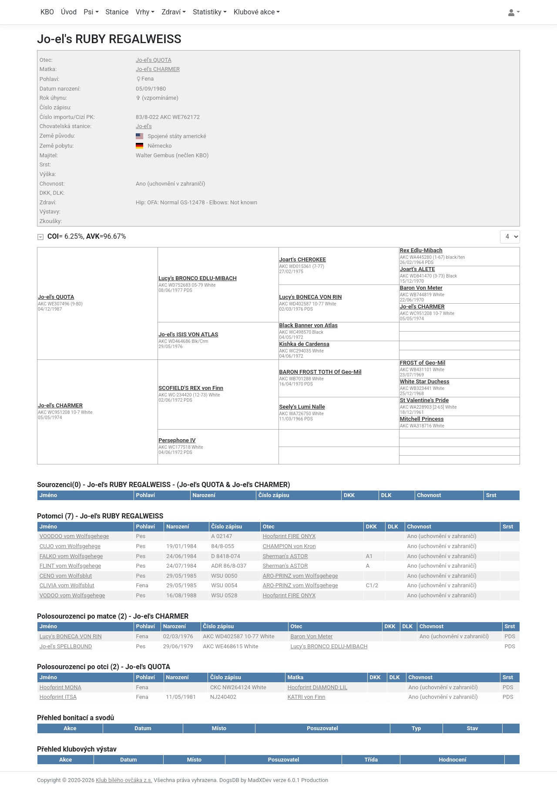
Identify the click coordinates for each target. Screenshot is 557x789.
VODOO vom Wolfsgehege (72, 595)
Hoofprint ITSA (58, 697)
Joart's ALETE (417, 269)
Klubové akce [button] (254, 12)
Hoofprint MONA (60, 687)
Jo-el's (144, 126)
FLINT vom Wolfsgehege (70, 565)
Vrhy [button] (143, 12)
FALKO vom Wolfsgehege (71, 556)
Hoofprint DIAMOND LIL (318, 687)
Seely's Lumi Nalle (302, 406)
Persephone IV (176, 440)
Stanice (117, 12)
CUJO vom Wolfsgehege (70, 546)
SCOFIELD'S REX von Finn (190, 388)
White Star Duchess (425, 381)
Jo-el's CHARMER (158, 69)
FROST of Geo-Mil (423, 362)
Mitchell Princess (422, 419)
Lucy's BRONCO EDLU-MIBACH (197, 278)
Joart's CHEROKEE (302, 259)
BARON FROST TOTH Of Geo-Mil (320, 372)
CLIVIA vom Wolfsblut (67, 585)
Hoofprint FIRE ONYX (289, 536)
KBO (47, 12)
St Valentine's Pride (424, 400)
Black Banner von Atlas (308, 325)
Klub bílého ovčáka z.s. (124, 780)
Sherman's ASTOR (285, 556)
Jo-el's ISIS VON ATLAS (188, 334)
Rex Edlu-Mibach (421, 250)
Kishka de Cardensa (304, 344)
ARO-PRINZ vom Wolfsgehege (300, 575)
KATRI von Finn (306, 697)
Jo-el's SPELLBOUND (66, 646)
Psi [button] (88, 12)
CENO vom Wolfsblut (66, 575)
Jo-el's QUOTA (153, 60)
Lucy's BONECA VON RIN (310, 297)
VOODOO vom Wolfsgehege (74, 536)
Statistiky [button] (207, 12)
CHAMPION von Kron (289, 546)
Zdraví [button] (171, 12)
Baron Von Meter (421, 287)
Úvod (69, 12)
